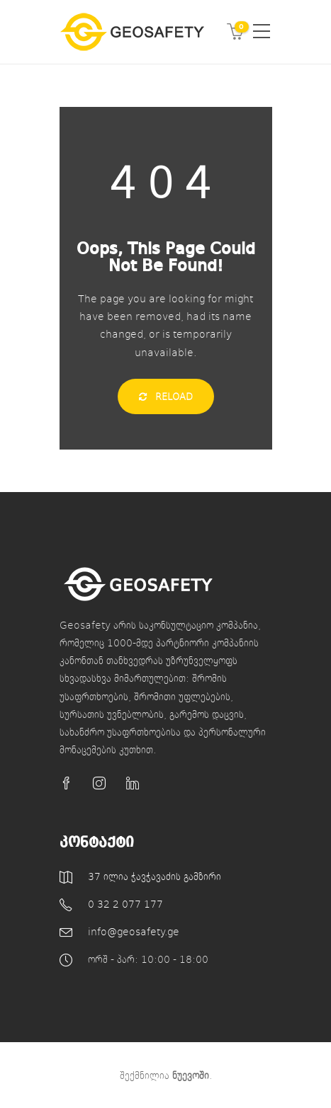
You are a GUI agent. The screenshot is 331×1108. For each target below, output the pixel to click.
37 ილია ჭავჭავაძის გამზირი (154, 876)
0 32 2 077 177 (125, 903)
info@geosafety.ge (133, 931)
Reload (166, 396)
